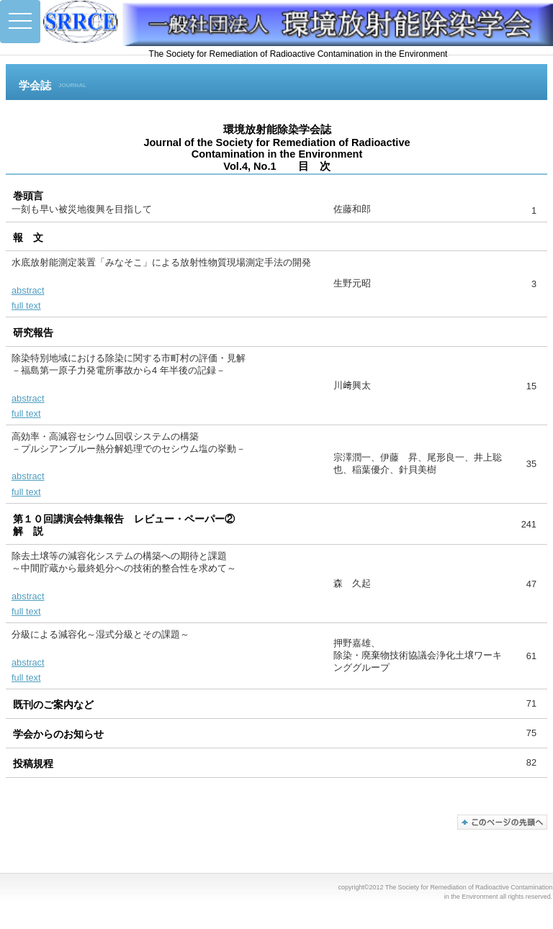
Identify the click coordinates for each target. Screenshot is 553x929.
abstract (28, 290)
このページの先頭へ (502, 822)
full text (26, 305)
